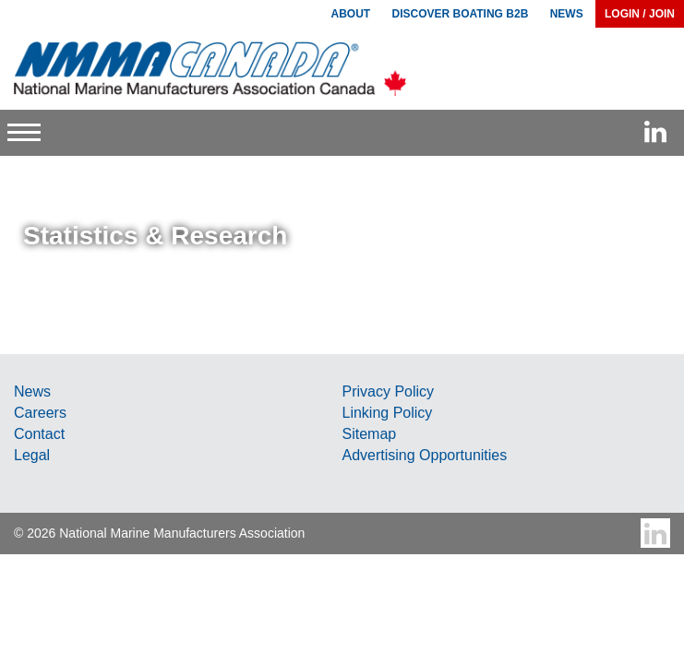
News (32, 391)
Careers (40, 413)
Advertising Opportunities (425, 455)
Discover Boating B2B (460, 13)
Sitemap (369, 434)
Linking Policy (387, 413)
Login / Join (640, 13)
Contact (39, 434)
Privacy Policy (388, 391)
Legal (32, 455)
